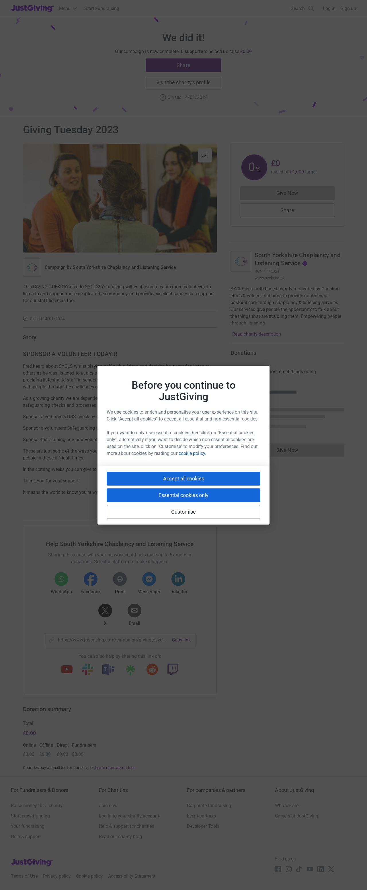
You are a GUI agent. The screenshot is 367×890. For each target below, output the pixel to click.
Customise (183, 512)
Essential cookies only (183, 495)
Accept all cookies (183, 479)
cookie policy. (192, 453)
